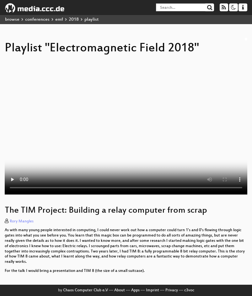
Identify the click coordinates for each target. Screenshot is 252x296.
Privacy (171, 290)
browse (12, 19)
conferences (37, 19)
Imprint (152, 290)
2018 (74, 19)
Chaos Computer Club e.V (85, 290)
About (119, 290)
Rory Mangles (22, 221)
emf (59, 19)
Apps (135, 290)
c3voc (189, 290)
